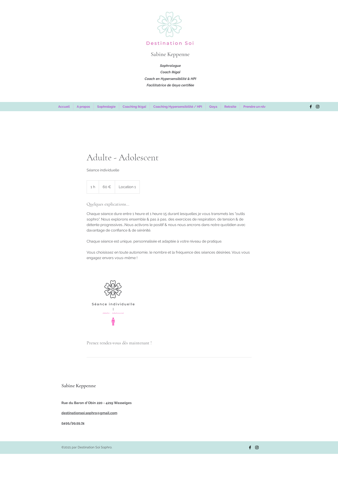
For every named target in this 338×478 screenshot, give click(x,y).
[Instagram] (317, 106)
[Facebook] (310, 106)
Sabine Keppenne (170, 54)
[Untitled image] (113, 303)
